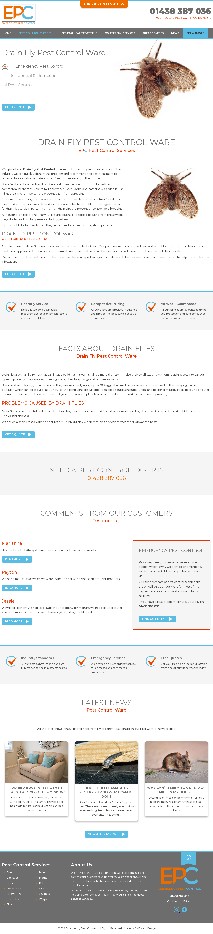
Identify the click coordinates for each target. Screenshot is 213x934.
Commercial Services (120, 33)
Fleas (10, 904)
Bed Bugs (12, 877)
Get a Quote (195, 33)
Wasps (43, 899)
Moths (43, 877)
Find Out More (154, 619)
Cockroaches (15, 888)
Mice (42, 872)
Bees (10, 883)
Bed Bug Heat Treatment (79, 33)
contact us (59, 225)
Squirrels (44, 893)
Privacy (187, 901)
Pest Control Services (34, 33)
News (175, 33)
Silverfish (44, 888)
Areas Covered (153, 33)
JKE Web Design (145, 928)
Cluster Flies (14, 893)
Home (7, 33)
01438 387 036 (180, 11)
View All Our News (103, 834)
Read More (13, 559)
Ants (9, 872)
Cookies (172, 901)
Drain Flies (13, 899)
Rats (41, 883)
